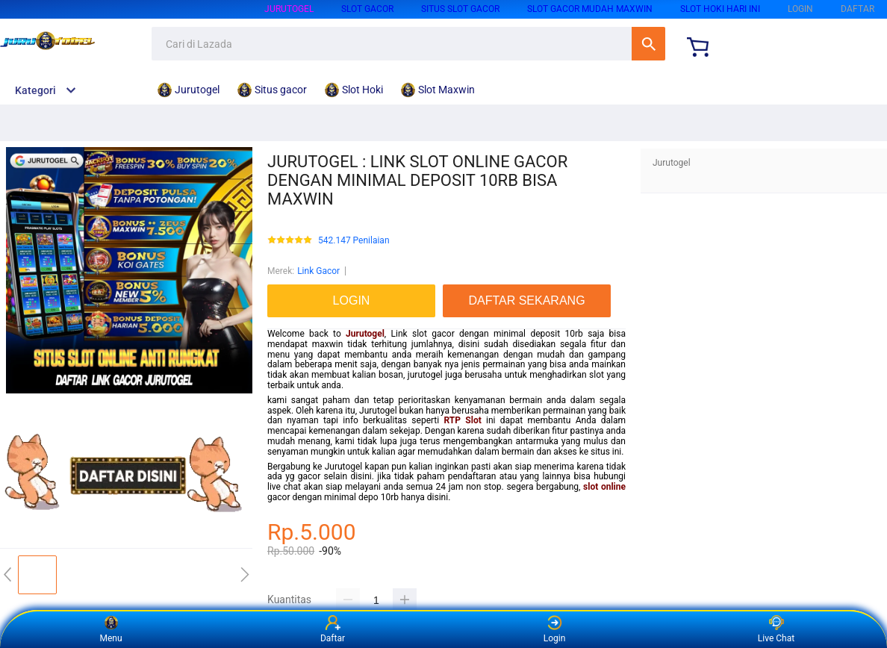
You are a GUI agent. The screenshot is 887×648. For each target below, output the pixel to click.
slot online (604, 487)
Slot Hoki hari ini (720, 9)
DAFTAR (857, 9)
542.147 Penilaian (354, 241)
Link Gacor (318, 271)
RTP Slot (463, 420)
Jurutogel (289, 9)
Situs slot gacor (460, 9)
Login (555, 629)
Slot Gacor (367, 9)
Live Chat (776, 629)
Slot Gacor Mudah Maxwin (590, 9)
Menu (110, 629)
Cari (648, 43)
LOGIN (800, 9)
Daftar (332, 629)
